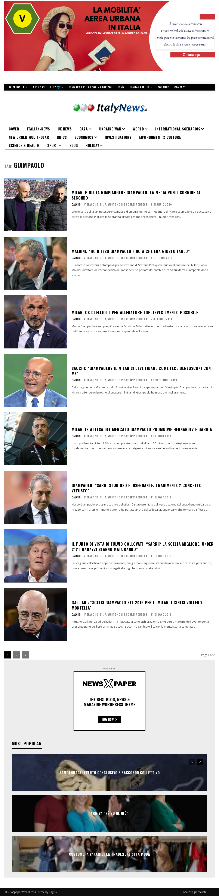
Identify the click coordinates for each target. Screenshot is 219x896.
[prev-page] (192, 762)
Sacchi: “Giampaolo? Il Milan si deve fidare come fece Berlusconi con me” (141, 370)
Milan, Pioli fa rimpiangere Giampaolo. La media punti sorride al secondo (136, 195)
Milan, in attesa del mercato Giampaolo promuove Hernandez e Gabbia (142, 429)
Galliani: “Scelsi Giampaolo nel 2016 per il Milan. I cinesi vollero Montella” (137, 605)
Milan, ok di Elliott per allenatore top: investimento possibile (135, 312)
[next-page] (25, 654)
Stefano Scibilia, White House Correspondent (115, 204)
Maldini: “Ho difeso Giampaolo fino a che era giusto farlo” (131, 251)
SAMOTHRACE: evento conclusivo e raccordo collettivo (109, 772)
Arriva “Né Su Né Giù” (109, 813)
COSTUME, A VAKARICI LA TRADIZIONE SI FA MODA (109, 854)
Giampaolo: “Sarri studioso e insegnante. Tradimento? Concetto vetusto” (137, 488)
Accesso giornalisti (194, 892)
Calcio (76, 204)
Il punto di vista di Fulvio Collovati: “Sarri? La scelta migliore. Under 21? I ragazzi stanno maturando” (143, 546)
